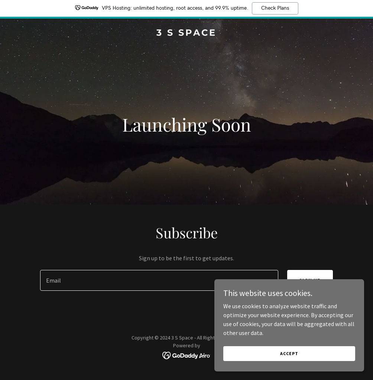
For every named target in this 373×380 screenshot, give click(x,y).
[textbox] (159, 280)
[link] (186, 33)
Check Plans (275, 8)
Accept (290, 353)
